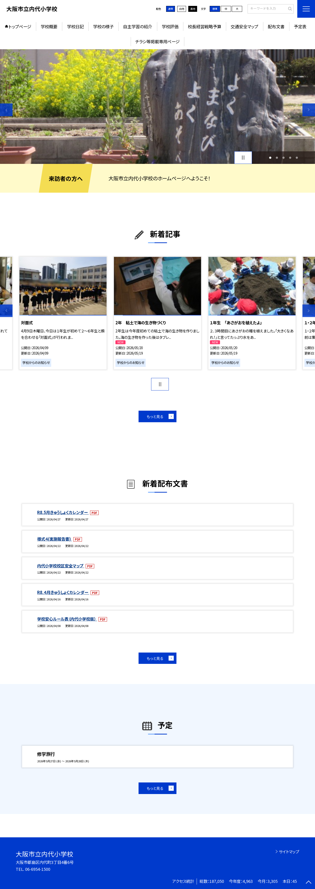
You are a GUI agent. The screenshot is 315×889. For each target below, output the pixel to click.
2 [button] (277, 158)
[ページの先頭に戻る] (308, 882)
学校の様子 (103, 26)
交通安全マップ (244, 26)
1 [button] (270, 158)
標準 (214, 9)
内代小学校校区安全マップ (60, 566)
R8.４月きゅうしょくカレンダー (63, 592)
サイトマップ (289, 852)
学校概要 (49, 26)
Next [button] (308, 110)
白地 (181, 9)
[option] (157, 106)
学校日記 (75, 26)
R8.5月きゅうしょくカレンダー (63, 512)
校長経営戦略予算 (204, 26)
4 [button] (290, 158)
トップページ (20, 26)
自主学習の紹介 (137, 26)
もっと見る (155, 416)
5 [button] (297, 158)
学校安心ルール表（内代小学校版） (67, 619)
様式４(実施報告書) (54, 539)
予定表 (300, 26)
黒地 (192, 9)
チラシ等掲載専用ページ (157, 41)
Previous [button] (6, 110)
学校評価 (170, 26)
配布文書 (276, 26)
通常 (170, 9)
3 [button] (284, 158)
